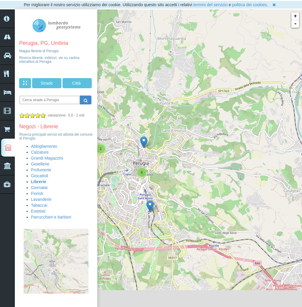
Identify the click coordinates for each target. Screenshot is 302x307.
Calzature (40, 152)
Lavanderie (41, 199)
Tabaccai (39, 205)
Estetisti (38, 211)
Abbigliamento (44, 146)
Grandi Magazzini (47, 158)
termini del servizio (210, 4)
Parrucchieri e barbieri (51, 217)
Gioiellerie (40, 164)
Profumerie (41, 170)
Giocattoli (39, 175)
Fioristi (37, 193)
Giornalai (39, 187)
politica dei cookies (249, 4)
